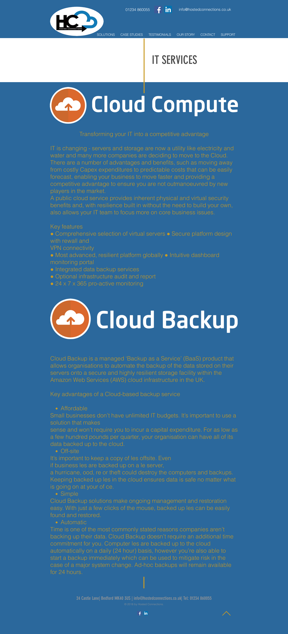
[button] (106, 34)
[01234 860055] (137, 9)
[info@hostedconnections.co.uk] (205, 9)
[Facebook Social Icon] (158, 9)
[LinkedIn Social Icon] (168, 9)
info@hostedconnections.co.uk (157, 598)
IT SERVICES (174, 60)
